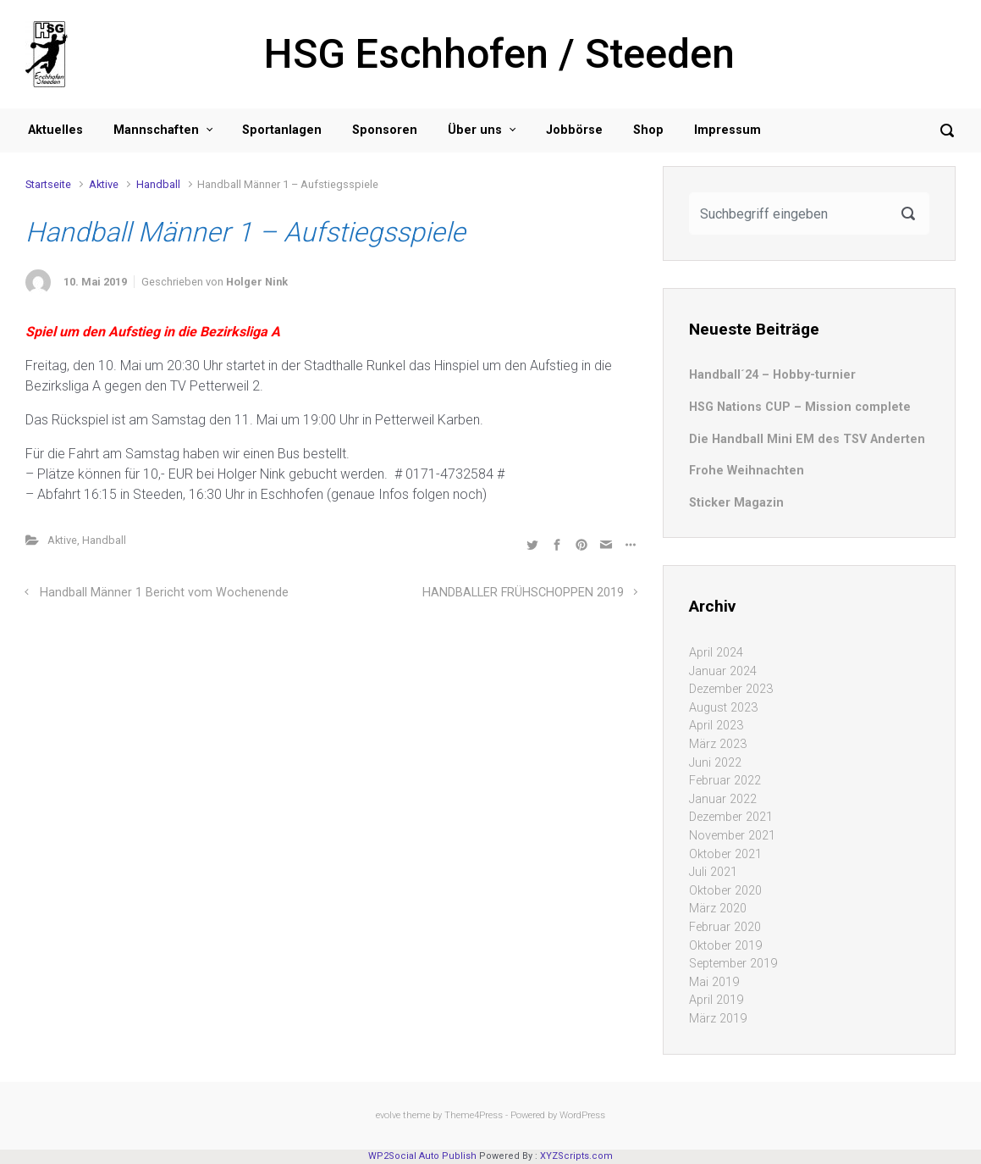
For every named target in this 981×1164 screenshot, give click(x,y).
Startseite (48, 184)
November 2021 (732, 836)
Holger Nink (257, 281)
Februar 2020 (725, 927)
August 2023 (723, 708)
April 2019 (716, 1000)
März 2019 (718, 1019)
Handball (158, 184)
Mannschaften (156, 130)
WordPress (582, 1115)
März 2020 (718, 908)
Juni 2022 (715, 763)
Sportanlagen (282, 130)
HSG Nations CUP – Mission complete (800, 407)
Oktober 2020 (725, 891)
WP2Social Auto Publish (422, 1155)
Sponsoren (384, 130)
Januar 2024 (723, 671)
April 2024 (716, 653)
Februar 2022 (725, 780)
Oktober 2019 (725, 946)
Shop (648, 130)
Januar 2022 (723, 799)
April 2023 (716, 725)
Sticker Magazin (736, 503)
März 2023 (718, 744)
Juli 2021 (713, 872)
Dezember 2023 (731, 689)
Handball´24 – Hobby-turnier (772, 375)
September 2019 (733, 963)
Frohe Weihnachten (746, 470)
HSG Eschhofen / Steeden (499, 54)
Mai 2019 (714, 982)
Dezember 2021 (731, 817)
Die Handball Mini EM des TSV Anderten (807, 439)
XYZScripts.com (576, 1155)
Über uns (475, 130)
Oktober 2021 (725, 854)
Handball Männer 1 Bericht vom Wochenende (164, 592)
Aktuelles (55, 130)
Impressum (727, 130)
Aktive (103, 184)
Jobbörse (574, 130)
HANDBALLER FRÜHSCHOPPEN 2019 (523, 592)
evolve (388, 1115)
